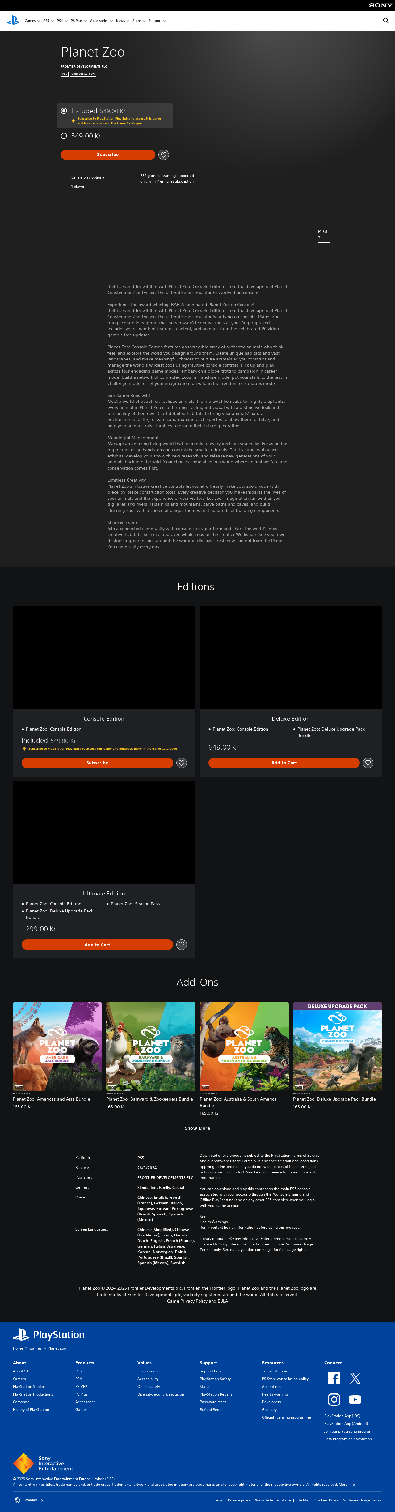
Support (155, 21)
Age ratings (271, 1386)
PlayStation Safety (215, 1378)
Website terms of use (273, 1500)
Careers (19, 1378)
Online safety (148, 1386)
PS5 (46, 21)
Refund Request (213, 1409)
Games (30, 21)
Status (205, 1386)
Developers (271, 1402)
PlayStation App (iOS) (342, 1415)
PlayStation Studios (29, 1386)
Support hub (210, 1371)
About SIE (21, 1371)
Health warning (275, 1394)
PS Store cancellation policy (285, 1378)
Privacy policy (239, 1500)
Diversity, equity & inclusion (160, 1394)
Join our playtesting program (348, 1431)
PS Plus (76, 21)
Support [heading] (208, 1363)
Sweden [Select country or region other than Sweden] (29, 1500)
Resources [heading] (273, 1363)
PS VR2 (81, 1386)
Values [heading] (144, 1363)
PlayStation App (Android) (346, 1423)
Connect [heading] (333, 1363)
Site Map (303, 1500)
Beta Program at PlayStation (348, 1439)
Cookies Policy (327, 1500)
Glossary (269, 1409)
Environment (148, 1371)
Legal (219, 1500)
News (120, 21)
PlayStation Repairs (216, 1394)
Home (18, 1348)
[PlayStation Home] (13, 21)
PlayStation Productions (33, 1394)
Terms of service (276, 1371)
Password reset (213, 1402)
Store (136, 21)
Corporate (21, 1402)
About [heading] (19, 1363)
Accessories (99, 21)
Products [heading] (84, 1363)
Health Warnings (214, 1221)
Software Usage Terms (362, 1500)
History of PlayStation (31, 1409)
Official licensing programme (286, 1417)
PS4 (60, 21)
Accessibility (147, 1378)
